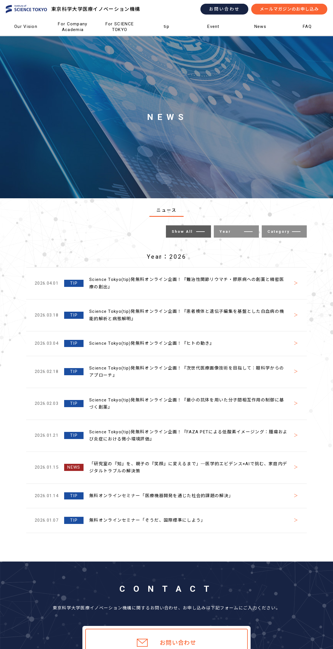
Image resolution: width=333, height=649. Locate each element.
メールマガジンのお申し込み (289, 9)
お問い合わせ (224, 9)
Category (283, 231)
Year (236, 231)
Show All (188, 231)
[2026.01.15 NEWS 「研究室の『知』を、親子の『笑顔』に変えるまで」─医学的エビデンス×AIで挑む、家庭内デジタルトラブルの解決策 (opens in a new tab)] (166, 467)
